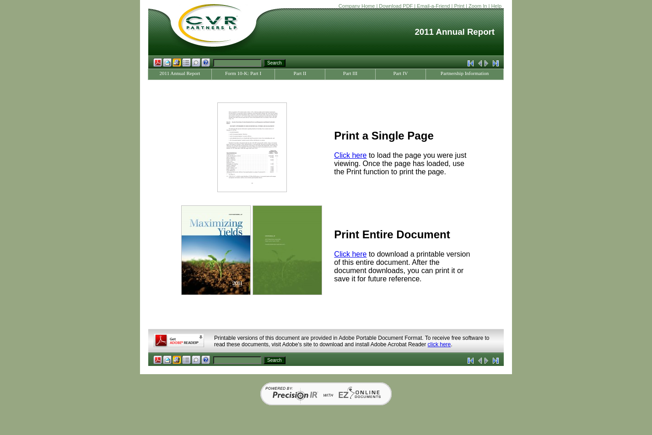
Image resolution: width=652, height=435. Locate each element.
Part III (350, 73)
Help (496, 6)
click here (439, 344)
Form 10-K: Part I (243, 73)
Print (459, 6)
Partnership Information (465, 73)
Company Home (357, 6)
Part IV (400, 73)
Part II (300, 73)
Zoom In (478, 6)
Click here (350, 155)
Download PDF (396, 6)
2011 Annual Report (180, 73)
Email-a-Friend (433, 6)
